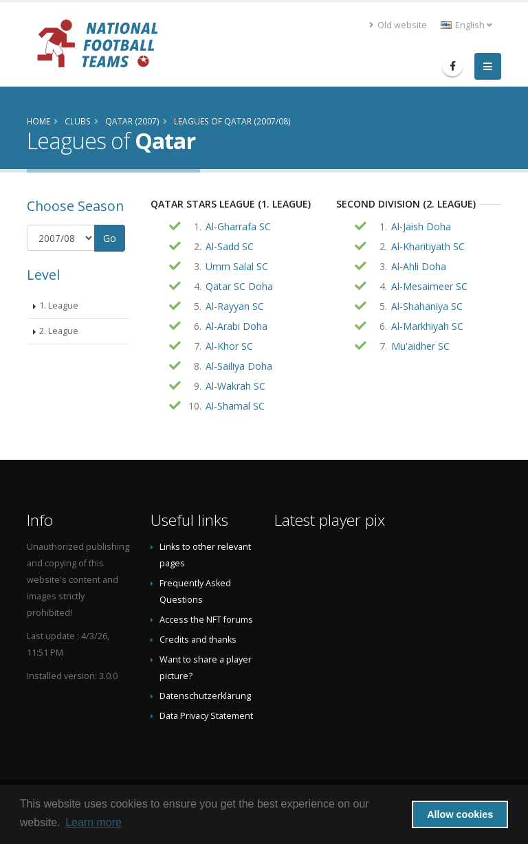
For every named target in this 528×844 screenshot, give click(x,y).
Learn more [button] (93, 822)
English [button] (466, 25)
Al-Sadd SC (230, 246)
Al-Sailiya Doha (239, 366)
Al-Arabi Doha (236, 326)
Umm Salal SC (237, 266)
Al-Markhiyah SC (427, 326)
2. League (58, 331)
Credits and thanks (198, 639)
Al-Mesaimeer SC (429, 286)
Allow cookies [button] (460, 814)
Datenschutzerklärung (205, 696)
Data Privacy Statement (206, 716)
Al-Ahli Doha (418, 266)
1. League (58, 305)
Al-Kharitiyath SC (428, 246)
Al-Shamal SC (235, 405)
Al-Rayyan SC (235, 306)
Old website (398, 25)
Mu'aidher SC (420, 346)
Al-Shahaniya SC (427, 306)
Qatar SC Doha (239, 286)
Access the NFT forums (206, 619)
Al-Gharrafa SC (238, 226)
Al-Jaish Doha (421, 226)
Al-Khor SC (229, 346)
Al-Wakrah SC (235, 385)
